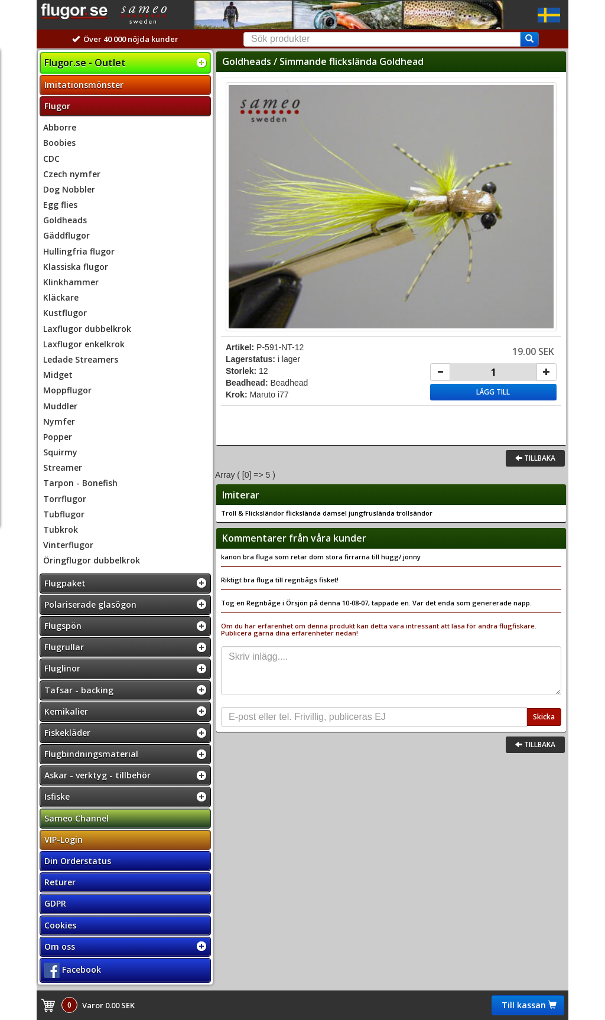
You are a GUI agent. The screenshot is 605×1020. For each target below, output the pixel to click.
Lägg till (493, 392)
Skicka (544, 717)
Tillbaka (535, 458)
